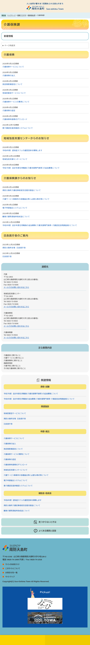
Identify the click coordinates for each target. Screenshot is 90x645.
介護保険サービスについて (13, 67)
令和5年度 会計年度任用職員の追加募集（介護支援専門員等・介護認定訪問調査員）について (39, 225)
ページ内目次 (9, 46)
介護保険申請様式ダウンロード (14, 119)
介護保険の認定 (8, 111)
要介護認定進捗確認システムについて (17, 128)
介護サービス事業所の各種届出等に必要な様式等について (25, 199)
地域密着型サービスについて (14, 93)
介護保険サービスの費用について (15, 102)
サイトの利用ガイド (12, 564)
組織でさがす (21, 15)
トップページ (11, 15)
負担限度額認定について (12, 84)
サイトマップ (10, 577)
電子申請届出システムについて (14, 208)
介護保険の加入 (8, 76)
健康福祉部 (31, 15)
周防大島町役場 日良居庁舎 (14, 248)
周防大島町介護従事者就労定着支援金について (21, 190)
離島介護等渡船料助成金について (16, 217)
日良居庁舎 (7, 256)
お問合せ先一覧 (11, 573)
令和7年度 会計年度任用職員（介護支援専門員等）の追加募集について (31, 168)
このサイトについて (12, 568)
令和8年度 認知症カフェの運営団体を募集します (22, 150)
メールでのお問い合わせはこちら (16, 287)
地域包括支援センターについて (14, 159)
